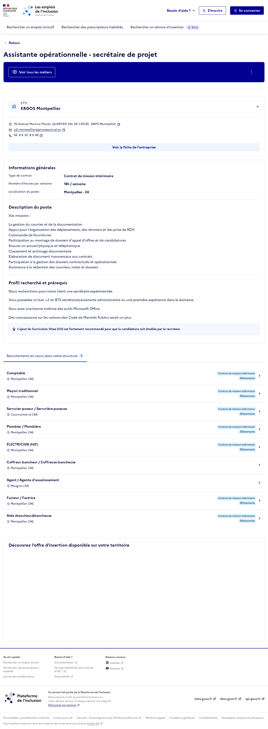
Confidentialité (208, 718)
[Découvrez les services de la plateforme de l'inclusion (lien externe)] (23, 697)
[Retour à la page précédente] (13, 43)
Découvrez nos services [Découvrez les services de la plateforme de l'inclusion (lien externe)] (62, 705)
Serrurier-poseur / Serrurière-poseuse (37, 408)
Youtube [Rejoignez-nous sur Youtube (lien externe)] (113, 669)
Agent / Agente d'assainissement (33, 479)
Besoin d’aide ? (179, 10)
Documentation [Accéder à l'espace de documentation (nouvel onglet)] (64, 662)
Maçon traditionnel (22, 390)
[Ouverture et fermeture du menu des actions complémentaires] (252, 72)
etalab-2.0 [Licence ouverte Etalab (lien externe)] (93, 723)
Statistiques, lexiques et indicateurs (243, 718)
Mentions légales (155, 718)
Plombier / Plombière (24, 426)
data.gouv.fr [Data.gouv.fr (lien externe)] (228, 699)
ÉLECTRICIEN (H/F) (22, 444)
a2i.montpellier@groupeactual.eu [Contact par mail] (37, 130)
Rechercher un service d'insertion (165, 27)
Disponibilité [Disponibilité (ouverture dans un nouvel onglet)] (62, 676)
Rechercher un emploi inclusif (30, 27)
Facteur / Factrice (21, 497)
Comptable (16, 373)
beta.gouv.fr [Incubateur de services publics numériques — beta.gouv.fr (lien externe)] (203, 699)
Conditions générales (182, 718)
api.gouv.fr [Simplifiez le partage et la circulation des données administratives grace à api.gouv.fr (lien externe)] (253, 699)
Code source (61, 718)
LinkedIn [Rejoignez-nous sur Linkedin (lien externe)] (113, 663)
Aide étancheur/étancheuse (29, 515)
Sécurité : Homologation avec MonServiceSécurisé (107, 718)
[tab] (45, 356)
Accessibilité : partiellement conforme (26, 718)
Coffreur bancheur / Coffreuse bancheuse (41, 462)
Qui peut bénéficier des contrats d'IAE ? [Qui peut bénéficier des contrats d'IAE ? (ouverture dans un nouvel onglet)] (74, 669)
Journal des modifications (18, 676)
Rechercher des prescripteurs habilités (92, 27)
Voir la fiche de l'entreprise (134, 147)
